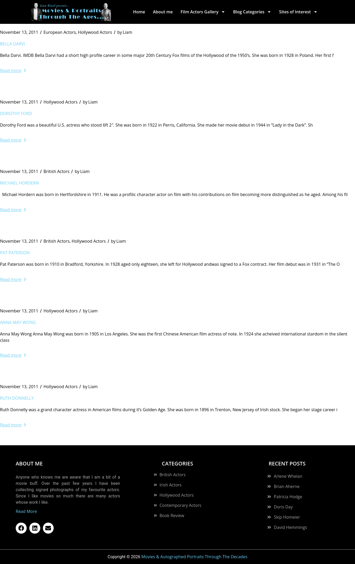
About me (163, 12)
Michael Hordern (19, 183)
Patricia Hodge (288, 497)
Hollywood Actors (95, 32)
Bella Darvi (12, 44)
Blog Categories (252, 12)
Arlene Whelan (288, 476)
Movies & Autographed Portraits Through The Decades (194, 557)
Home (139, 12)
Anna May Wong (18, 322)
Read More (26, 511)
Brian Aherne (287, 486)
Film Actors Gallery (203, 12)
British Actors (56, 171)
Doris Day (283, 507)
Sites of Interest (298, 12)
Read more (13, 70)
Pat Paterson (15, 253)
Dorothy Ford (16, 113)
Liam (124, 32)
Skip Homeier (287, 517)
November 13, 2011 (19, 32)
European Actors (59, 32)
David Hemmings (290, 527)
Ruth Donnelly (17, 398)
